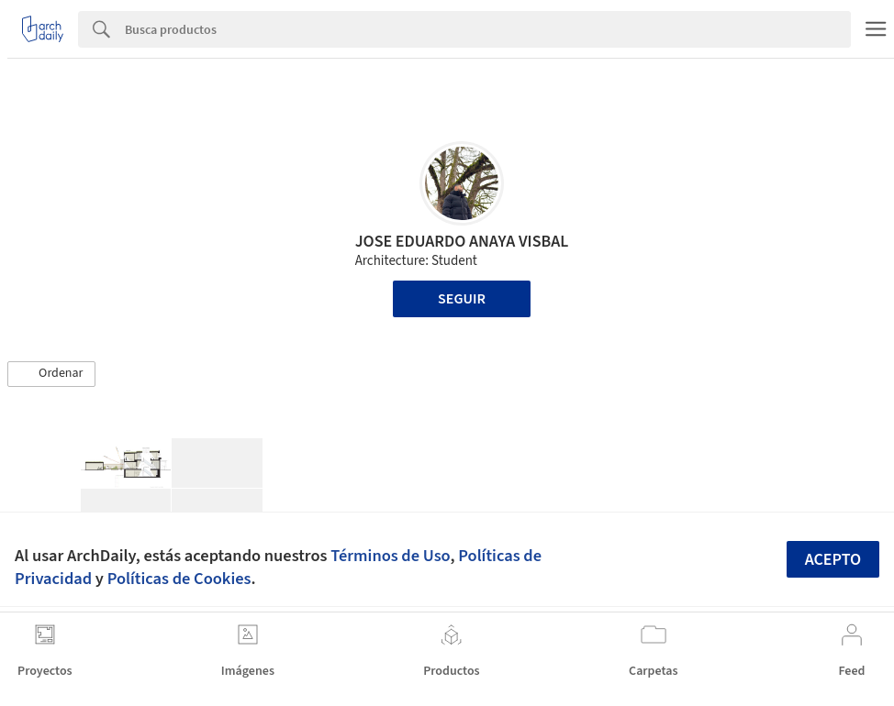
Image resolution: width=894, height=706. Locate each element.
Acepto (833, 559)
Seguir (462, 299)
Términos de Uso (390, 556)
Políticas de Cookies (179, 578)
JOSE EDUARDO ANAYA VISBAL (462, 241)
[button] (51, 374)
